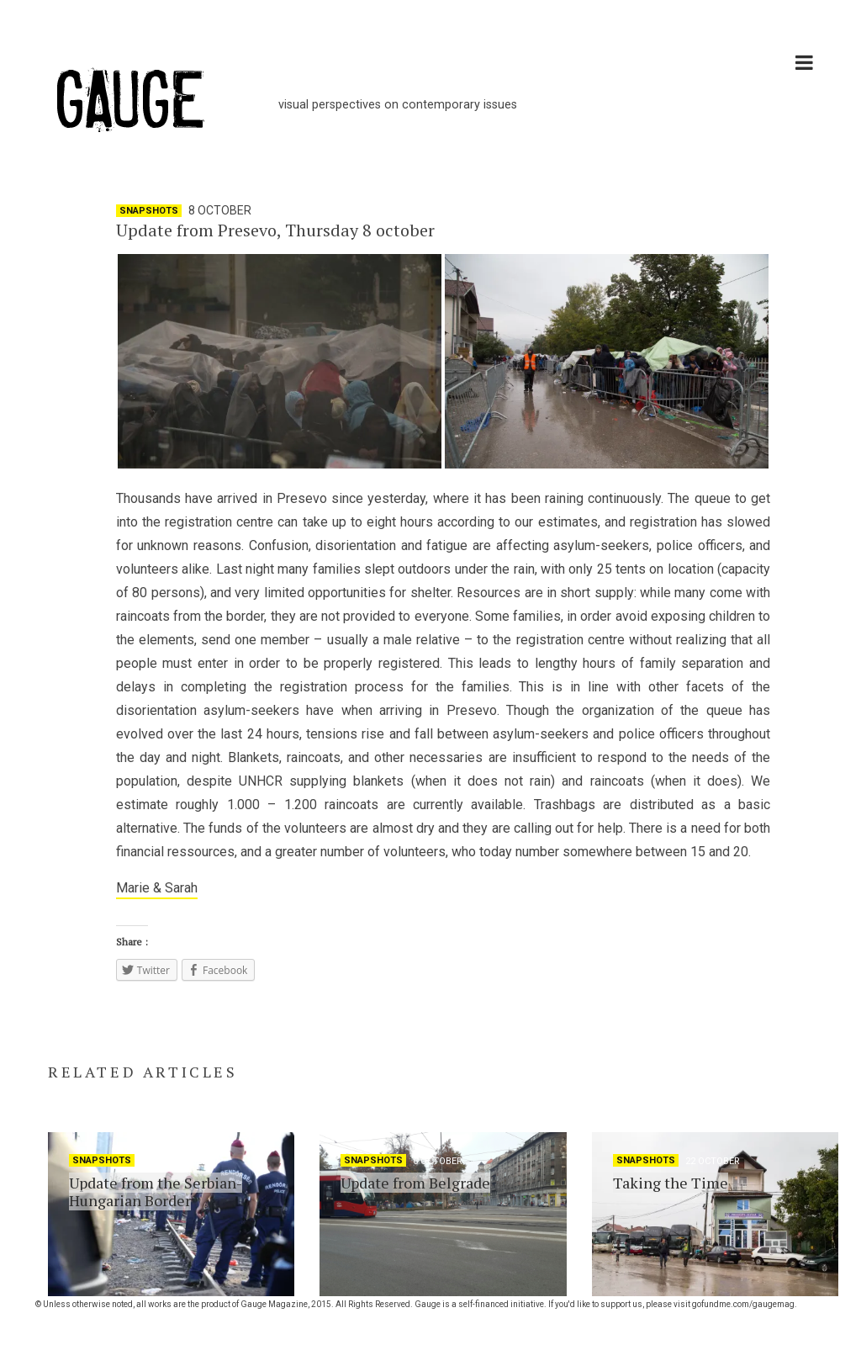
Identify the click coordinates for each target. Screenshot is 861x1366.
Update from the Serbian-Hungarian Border (155, 1192)
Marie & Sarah (157, 888)
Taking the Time (670, 1183)
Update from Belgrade (415, 1183)
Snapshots (148, 210)
